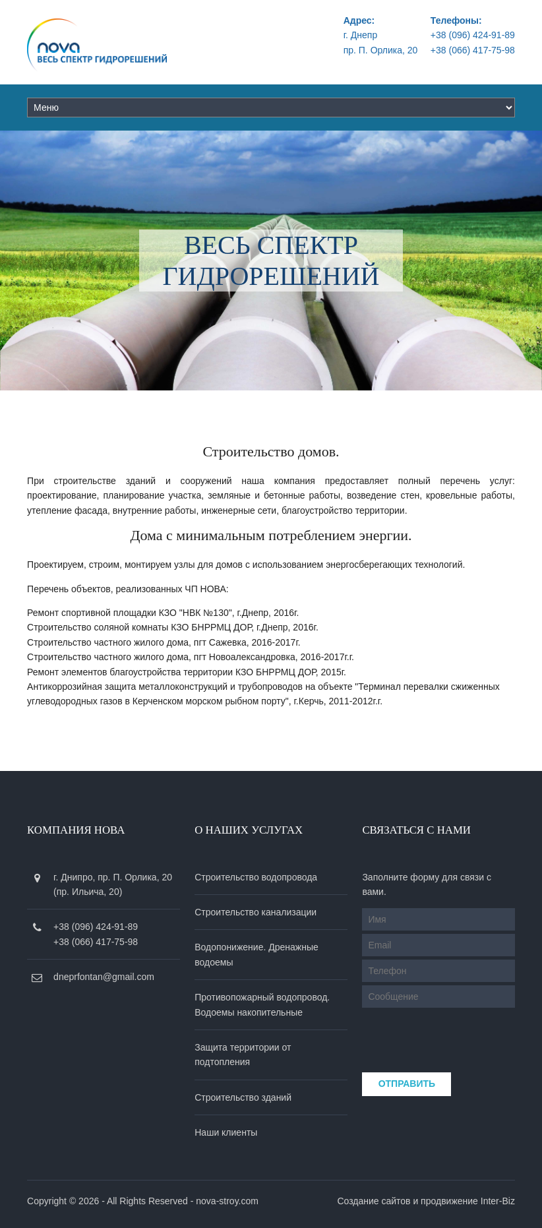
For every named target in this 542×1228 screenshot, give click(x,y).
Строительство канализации (255, 912)
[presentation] (451, 1037)
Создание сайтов (373, 1201)
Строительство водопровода (256, 877)
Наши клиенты (226, 1132)
